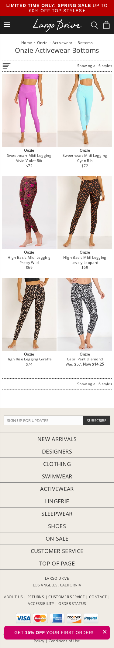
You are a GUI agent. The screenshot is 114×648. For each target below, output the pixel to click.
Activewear (57, 488)
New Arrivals (57, 439)
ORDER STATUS (72, 603)
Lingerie (57, 501)
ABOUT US (13, 596)
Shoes (57, 526)
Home (26, 42)
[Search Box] (94, 25)
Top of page (57, 563)
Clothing (57, 463)
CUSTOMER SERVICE (66, 596)
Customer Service (57, 551)
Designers (57, 451)
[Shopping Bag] (106, 25)
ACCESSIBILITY (41, 603)
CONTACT (98, 596)
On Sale (57, 538)
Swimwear (57, 476)
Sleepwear (56, 513)
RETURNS (35, 596)
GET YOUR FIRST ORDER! (62, 631)
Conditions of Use (64, 640)
